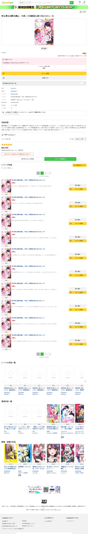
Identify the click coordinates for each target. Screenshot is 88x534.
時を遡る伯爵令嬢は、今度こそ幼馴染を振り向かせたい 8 (28, 300)
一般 (32, 99)
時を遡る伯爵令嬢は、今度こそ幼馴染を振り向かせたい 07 (28, 283)
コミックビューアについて (12, 113)
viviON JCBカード (63, 55)
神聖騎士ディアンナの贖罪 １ (67, 467)
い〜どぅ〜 (63, 472)
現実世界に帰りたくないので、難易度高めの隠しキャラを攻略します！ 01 (24, 389)
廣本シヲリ (77, 433)
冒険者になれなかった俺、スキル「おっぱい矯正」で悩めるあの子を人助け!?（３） (39, 468)
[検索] (72, 2)
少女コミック (19, 99)
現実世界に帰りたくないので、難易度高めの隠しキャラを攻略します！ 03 (53, 389)
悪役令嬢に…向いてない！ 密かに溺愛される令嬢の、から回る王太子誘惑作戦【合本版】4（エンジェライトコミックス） (67, 428)
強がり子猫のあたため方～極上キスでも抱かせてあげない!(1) (10, 428)
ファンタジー (27, 99)
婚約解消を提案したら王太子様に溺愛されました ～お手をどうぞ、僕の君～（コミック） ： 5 (53, 428)
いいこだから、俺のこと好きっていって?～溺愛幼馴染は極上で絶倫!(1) (25, 428)
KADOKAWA (7, 471)
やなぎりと (13, 88)
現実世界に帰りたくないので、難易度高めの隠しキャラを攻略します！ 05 (67, 389)
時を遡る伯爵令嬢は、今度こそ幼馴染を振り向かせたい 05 (28, 249)
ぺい (34, 472)
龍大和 (48, 472)
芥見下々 (20, 472)
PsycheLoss (14, 91)
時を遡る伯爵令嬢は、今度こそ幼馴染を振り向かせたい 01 (28, 180)
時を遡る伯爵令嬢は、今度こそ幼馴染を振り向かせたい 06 (28, 266)
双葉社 (48, 431)
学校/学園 (13, 99)
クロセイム (53, 472)
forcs (5, 431)
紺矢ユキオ (6, 472)
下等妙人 (77, 472)
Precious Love (14, 94)
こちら (59, 509)
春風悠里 (55, 433)
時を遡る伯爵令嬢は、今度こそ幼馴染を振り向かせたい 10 (28, 335)
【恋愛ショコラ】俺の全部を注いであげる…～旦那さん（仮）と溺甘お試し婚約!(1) (39, 428)
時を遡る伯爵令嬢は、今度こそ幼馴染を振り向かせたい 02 (28, 197)
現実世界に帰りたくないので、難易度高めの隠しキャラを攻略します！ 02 (10, 389)
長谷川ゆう (6, 394)
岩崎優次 (26, 472)
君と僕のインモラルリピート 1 (53, 467)
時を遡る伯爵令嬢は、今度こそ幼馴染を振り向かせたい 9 (28, 318)
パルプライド (64, 431)
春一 (37, 472)
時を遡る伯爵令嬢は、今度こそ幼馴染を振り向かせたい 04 (28, 231)
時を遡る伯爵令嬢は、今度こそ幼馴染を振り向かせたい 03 (28, 214)
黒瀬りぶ (82, 472)
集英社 (19, 471)
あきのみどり (70, 433)
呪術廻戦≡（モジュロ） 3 (24, 467)
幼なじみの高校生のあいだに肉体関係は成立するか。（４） (10, 468)
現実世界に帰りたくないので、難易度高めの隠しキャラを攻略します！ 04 (39, 389)
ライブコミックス (79, 431)
